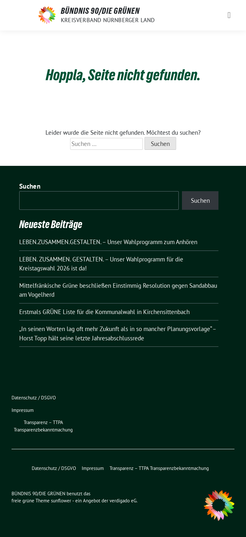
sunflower (61, 501)
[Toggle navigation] (229, 15)
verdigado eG (123, 501)
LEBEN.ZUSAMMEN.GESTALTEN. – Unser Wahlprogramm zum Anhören (108, 242)
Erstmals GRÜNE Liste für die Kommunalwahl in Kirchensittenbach (104, 312)
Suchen (29, 186)
